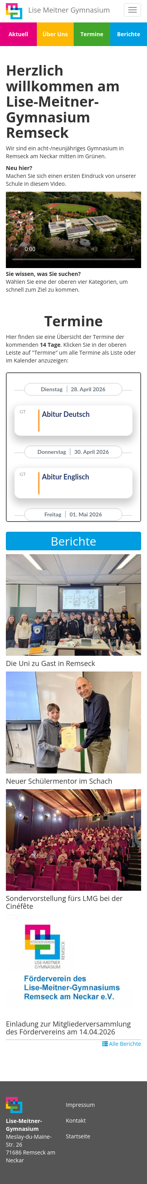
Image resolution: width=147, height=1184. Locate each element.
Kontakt (76, 1120)
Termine (91, 34)
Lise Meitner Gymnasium (69, 10)
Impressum (80, 1104)
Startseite (78, 1136)
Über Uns (54, 34)
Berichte (128, 34)
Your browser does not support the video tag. (73, 230)
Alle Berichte (121, 1043)
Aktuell (18, 34)
